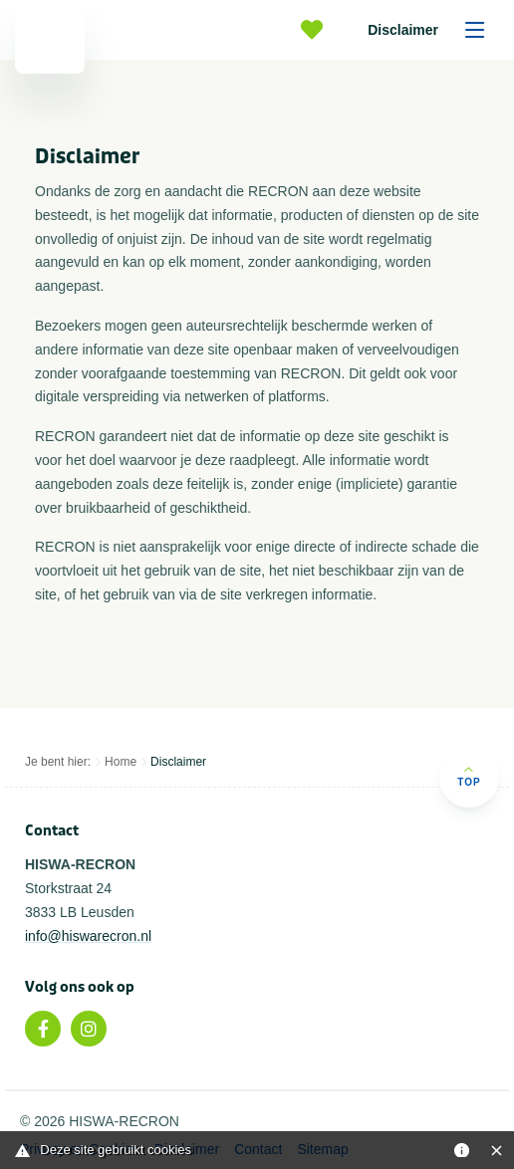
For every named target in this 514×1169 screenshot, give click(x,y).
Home (120, 762)
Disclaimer (433, 30)
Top (468, 776)
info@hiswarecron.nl (88, 936)
